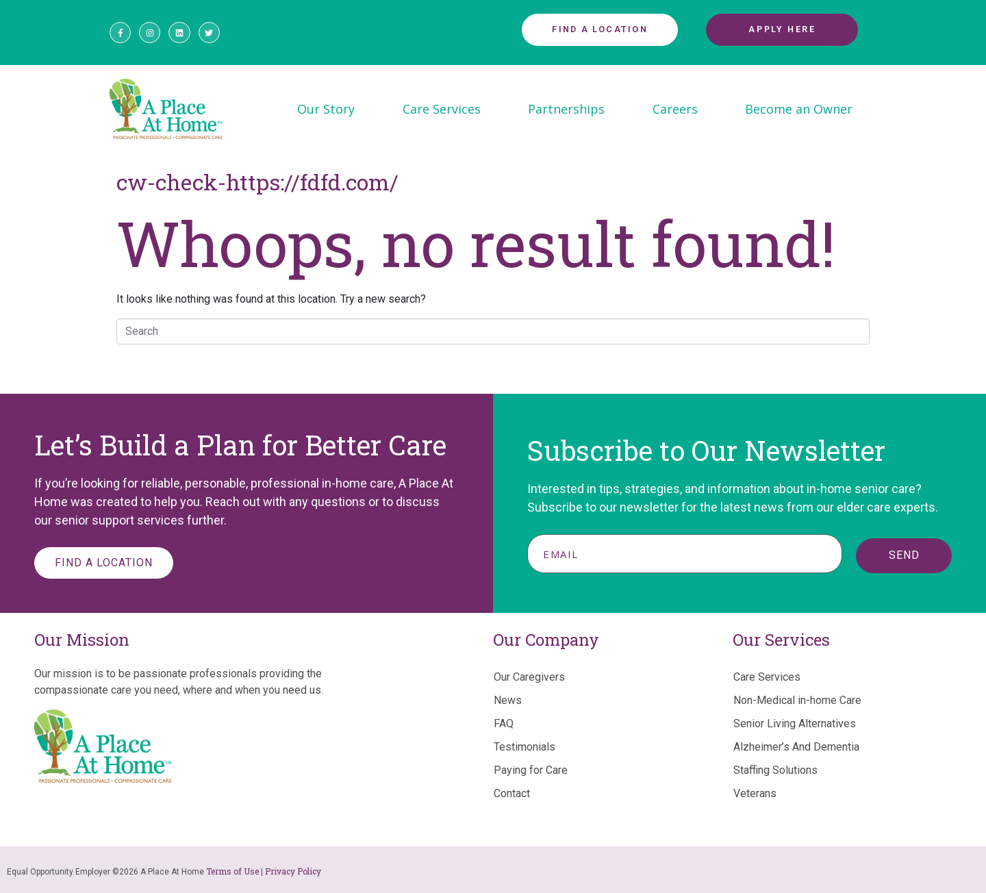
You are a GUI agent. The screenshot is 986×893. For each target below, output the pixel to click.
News (508, 700)
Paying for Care (531, 770)
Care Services (442, 109)
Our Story (326, 109)
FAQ (504, 723)
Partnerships (566, 109)
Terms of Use (232, 871)
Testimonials (524, 746)
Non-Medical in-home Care (797, 700)
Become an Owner (798, 109)
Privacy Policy (293, 871)
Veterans (754, 793)
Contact (512, 793)
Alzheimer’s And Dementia (796, 746)
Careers (675, 109)
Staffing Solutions (775, 770)
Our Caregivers (529, 676)
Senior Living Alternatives (794, 723)
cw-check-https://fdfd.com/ (257, 182)
